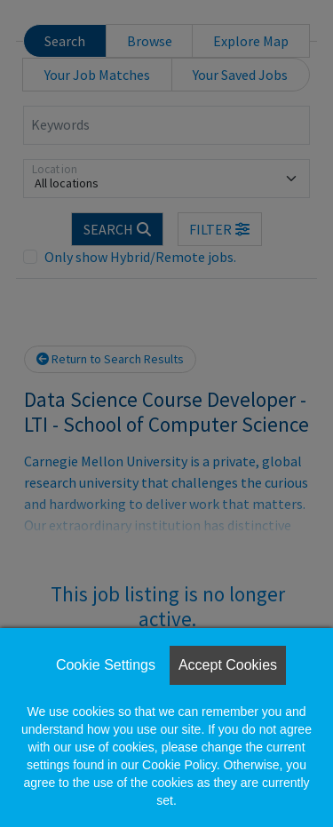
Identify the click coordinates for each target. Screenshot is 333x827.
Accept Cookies (227, 664)
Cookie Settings (105, 664)
